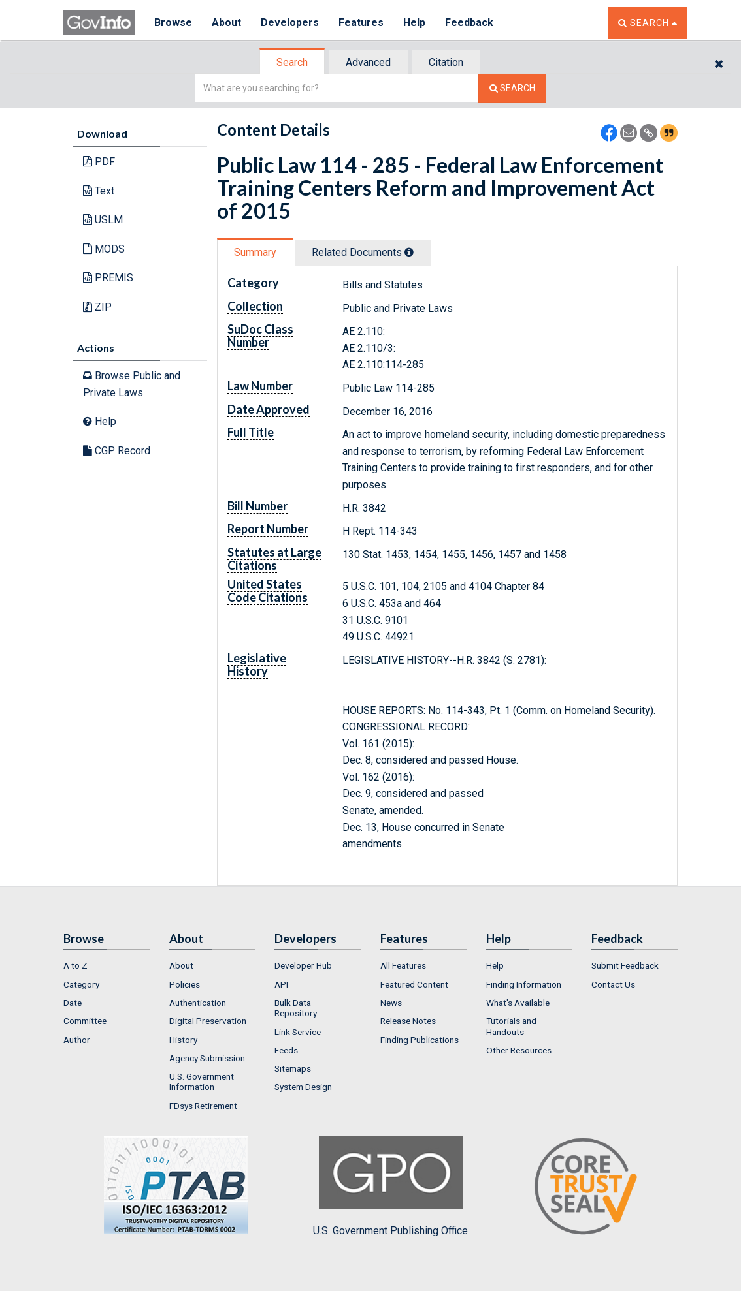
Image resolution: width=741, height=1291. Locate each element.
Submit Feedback (625, 965)
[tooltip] (409, 252)
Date (72, 1002)
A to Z (75, 965)
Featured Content (414, 984)
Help (414, 22)
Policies (184, 984)
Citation (446, 62)
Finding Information (523, 984)
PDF (99, 161)
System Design (303, 1086)
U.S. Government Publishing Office (390, 1186)
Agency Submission (207, 1058)
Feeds (286, 1050)
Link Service (297, 1032)
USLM (103, 219)
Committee (85, 1021)
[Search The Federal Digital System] (512, 88)
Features (361, 22)
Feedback (469, 22)
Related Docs (363, 252)
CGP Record (116, 450)
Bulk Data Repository (295, 1007)
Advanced (368, 62)
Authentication (197, 1002)
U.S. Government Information (201, 1081)
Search (292, 62)
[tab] (292, 62)
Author (76, 1039)
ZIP (97, 307)
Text (98, 191)
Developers (290, 22)
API (281, 984)
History (183, 1039)
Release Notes (408, 1021)
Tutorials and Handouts (511, 1026)
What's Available (518, 1002)
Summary (255, 252)
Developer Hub (303, 965)
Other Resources (519, 1050)
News (391, 1002)
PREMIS (108, 278)
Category (81, 984)
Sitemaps (292, 1068)
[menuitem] (106, 965)
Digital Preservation (207, 1021)
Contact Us (613, 984)
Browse (173, 22)
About (226, 22)
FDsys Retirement (203, 1105)
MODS (104, 249)
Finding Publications (419, 1039)
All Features (403, 965)
